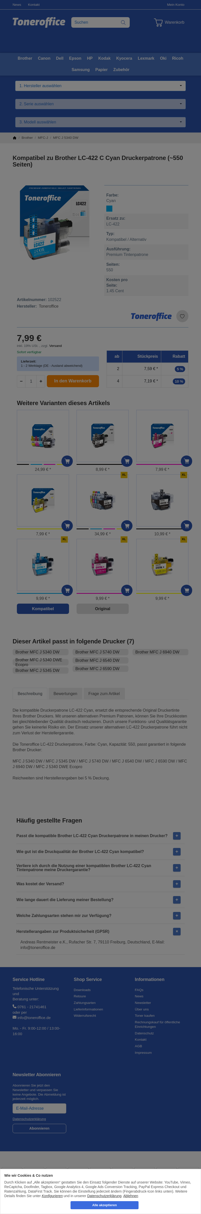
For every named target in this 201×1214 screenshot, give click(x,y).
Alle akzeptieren (104, 1205)
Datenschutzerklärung (104, 1196)
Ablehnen (130, 1196)
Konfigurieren (52, 1196)
